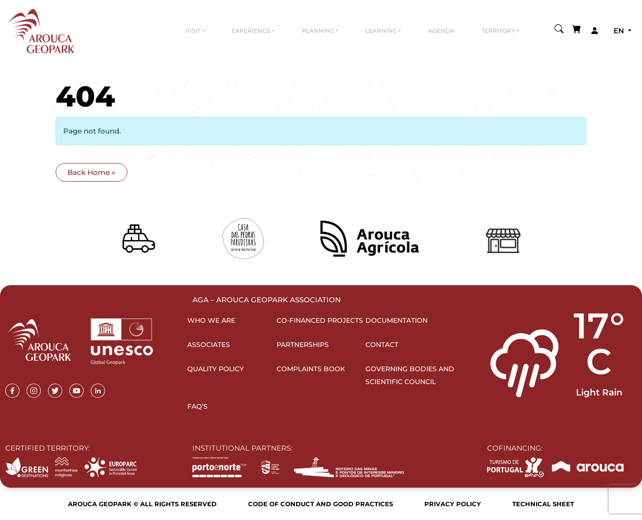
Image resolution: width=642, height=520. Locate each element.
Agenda (441, 30)
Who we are (211, 320)
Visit (193, 30)
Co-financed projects (320, 320)
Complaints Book (311, 369)
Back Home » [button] (91, 172)
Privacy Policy (452, 504)
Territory (498, 30)
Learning (381, 30)
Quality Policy (215, 369)
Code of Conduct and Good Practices (320, 504)
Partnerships (303, 344)
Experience (251, 30)
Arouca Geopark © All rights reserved (142, 504)
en (619, 30)
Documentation (396, 320)
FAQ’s (197, 406)
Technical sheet (543, 504)
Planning (318, 30)
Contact (381, 344)
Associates (208, 344)
